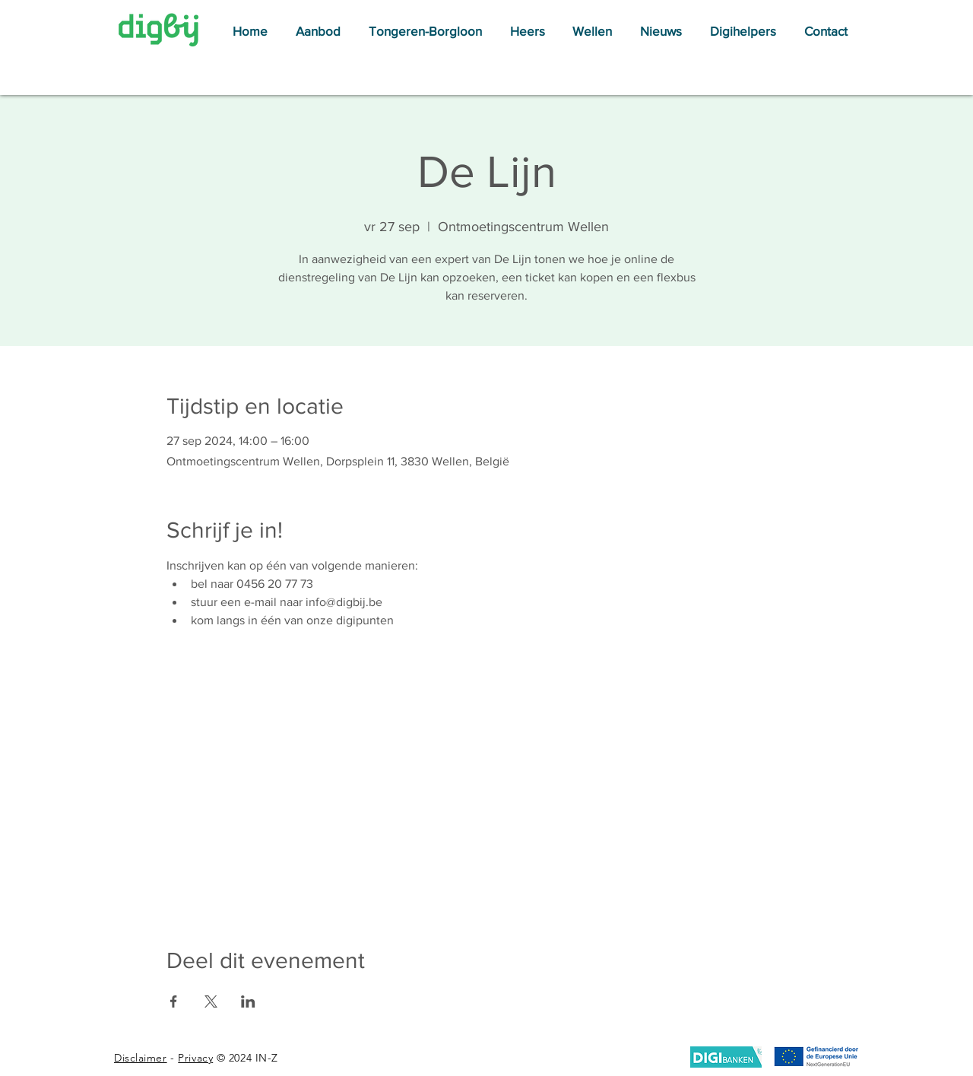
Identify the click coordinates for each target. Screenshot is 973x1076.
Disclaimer (140, 1058)
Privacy (195, 1058)
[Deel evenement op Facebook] (173, 1001)
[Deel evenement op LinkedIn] (248, 1001)
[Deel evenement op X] (211, 1001)
